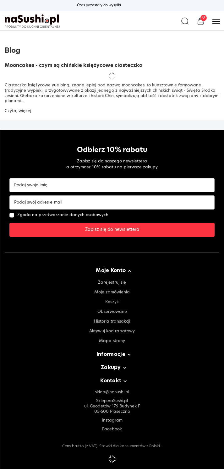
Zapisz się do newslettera (112, 229)
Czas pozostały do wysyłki (99, 5)
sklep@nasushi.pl (112, 392)
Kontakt (110, 381)
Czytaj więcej (18, 111)
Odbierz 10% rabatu (112, 150)
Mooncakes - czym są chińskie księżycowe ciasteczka (74, 65)
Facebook (112, 429)
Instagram (112, 420)
